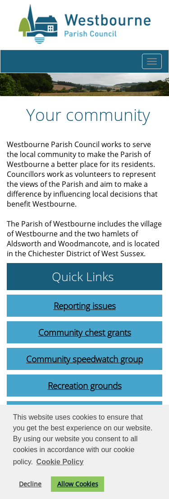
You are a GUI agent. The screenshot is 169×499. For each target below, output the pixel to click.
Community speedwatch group (84, 359)
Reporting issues (85, 305)
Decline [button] (30, 484)
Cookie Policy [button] (60, 462)
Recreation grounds (85, 385)
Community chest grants (84, 332)
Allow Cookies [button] (77, 484)
